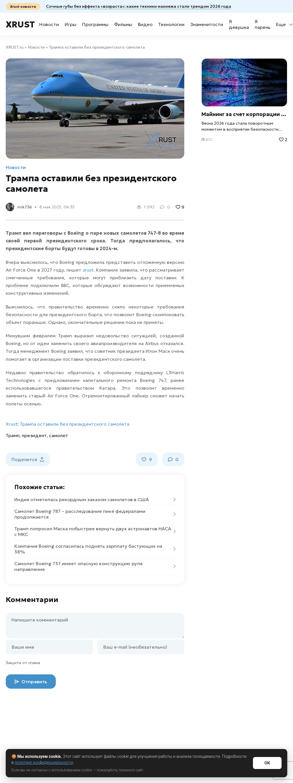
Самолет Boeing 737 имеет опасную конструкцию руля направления (95, 566)
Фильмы (123, 24)
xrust (88, 270)
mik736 (24, 207)
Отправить (30, 681)
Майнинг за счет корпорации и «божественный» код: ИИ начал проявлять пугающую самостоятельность (244, 114)
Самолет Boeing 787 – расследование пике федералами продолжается (95, 514)
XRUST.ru (14, 47)
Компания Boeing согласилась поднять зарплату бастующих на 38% (95, 549)
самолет (58, 435)
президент (34, 435)
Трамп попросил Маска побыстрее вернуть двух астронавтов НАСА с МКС (95, 531)
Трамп (12, 435)
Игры (70, 24)
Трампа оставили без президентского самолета (74, 424)
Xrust (20, 24)
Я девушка (239, 24)
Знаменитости (206, 24)
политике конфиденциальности (44, 762)
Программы (95, 24)
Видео (145, 24)
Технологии (171, 24)
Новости (49, 24)
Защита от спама (23, 662)
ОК (267, 763)
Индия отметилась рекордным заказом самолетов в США (95, 499)
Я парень (262, 24)
